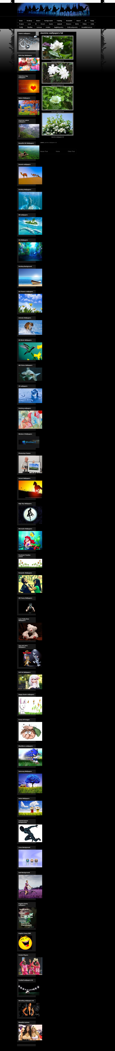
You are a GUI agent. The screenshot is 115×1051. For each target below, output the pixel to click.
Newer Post (44, 151)
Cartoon (39, 27)
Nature (38, 20)
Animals (59, 24)
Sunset (78, 20)
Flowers (68, 24)
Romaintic (69, 20)
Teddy (21, 27)
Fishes (85, 24)
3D (36, 24)
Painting (59, 20)
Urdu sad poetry (72, 27)
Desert (43, 24)
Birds (77, 24)
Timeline (30, 27)
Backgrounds (48, 20)
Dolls (92, 24)
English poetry (58, 27)
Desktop (29, 20)
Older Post (71, 151)
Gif (85, 20)
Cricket (48, 27)
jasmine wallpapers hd (51, 142)
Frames (21, 24)
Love (29, 24)
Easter (51, 24)
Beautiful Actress (87, 27)
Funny (92, 20)
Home (21, 20)
